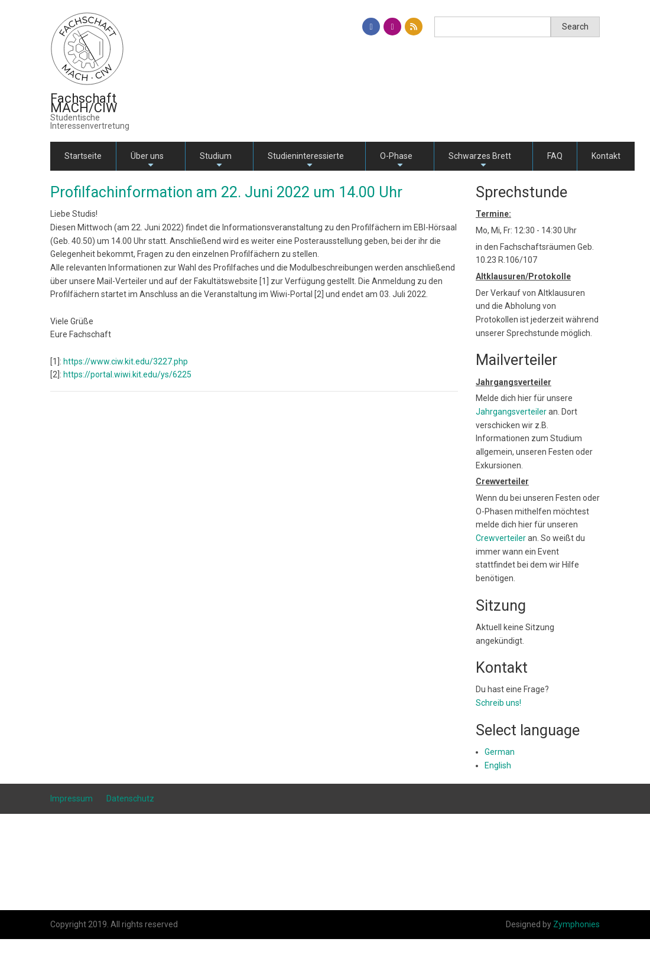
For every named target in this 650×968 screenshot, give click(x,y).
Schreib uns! (498, 703)
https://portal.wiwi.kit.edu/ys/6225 (127, 374)
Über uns (147, 161)
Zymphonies (576, 924)
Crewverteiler (501, 538)
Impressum (71, 798)
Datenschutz (130, 798)
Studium (216, 161)
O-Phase (396, 161)
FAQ (555, 156)
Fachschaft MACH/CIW (84, 103)
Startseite (83, 156)
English (498, 765)
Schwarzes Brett (479, 161)
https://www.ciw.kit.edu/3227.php (125, 361)
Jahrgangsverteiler (512, 411)
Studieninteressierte (306, 161)
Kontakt (606, 156)
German (500, 752)
